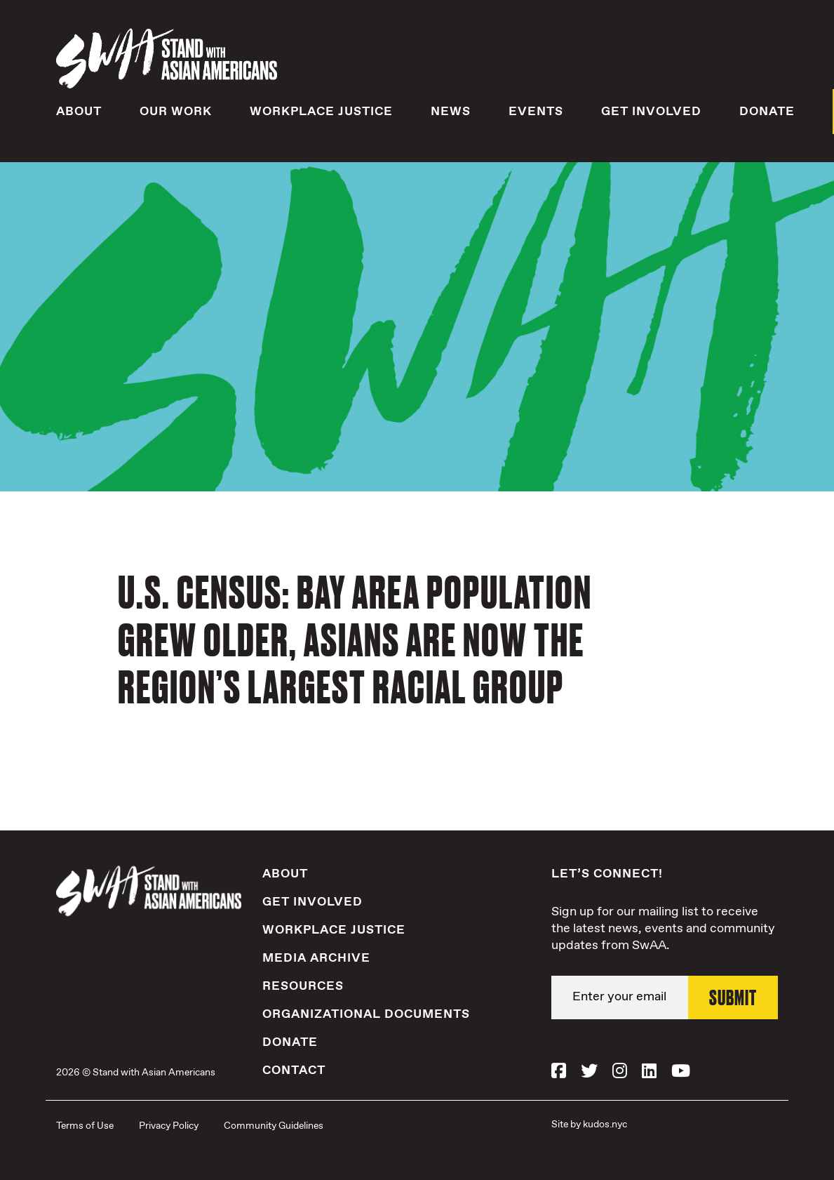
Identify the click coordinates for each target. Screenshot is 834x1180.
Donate (767, 111)
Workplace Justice (321, 111)
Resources (303, 986)
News (451, 111)
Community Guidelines (273, 1126)
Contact (293, 1070)
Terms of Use (85, 1126)
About (79, 111)
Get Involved (651, 111)
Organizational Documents (366, 1014)
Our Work (176, 111)
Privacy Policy (169, 1126)
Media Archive (316, 958)
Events (536, 111)
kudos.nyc (605, 1124)
